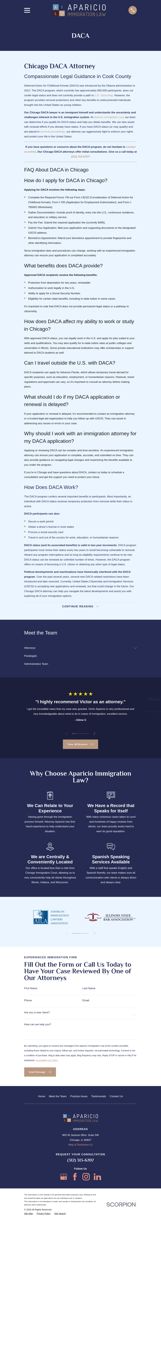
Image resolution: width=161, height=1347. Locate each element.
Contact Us (116, 1266)
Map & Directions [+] (80, 1314)
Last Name (88, 1158)
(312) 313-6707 (80, 1330)
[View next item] (95, 733)
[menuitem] (78, 648)
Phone (28, 1170)
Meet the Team (58, 1266)
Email (85, 1170)
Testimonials (98, 1266)
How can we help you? (37, 1194)
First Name (30, 1158)
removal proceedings (52, 131)
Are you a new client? (37, 1182)
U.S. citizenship (103, 95)
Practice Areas (79, 1266)
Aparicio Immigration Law (109, 117)
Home (41, 1266)
